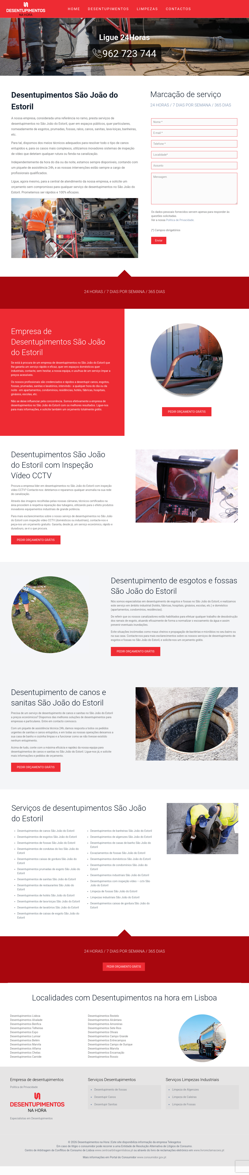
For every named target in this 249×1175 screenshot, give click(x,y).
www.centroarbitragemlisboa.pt (114, 1150)
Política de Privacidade (180, 220)
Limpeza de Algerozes (185, 1089)
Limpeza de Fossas (184, 1104)
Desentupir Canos (105, 1097)
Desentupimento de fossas (110, 1089)
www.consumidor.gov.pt (151, 1157)
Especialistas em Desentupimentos (31, 1118)
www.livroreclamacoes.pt (209, 1150)
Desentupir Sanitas (105, 1104)
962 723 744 (124, 53)
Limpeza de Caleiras (184, 1097)
